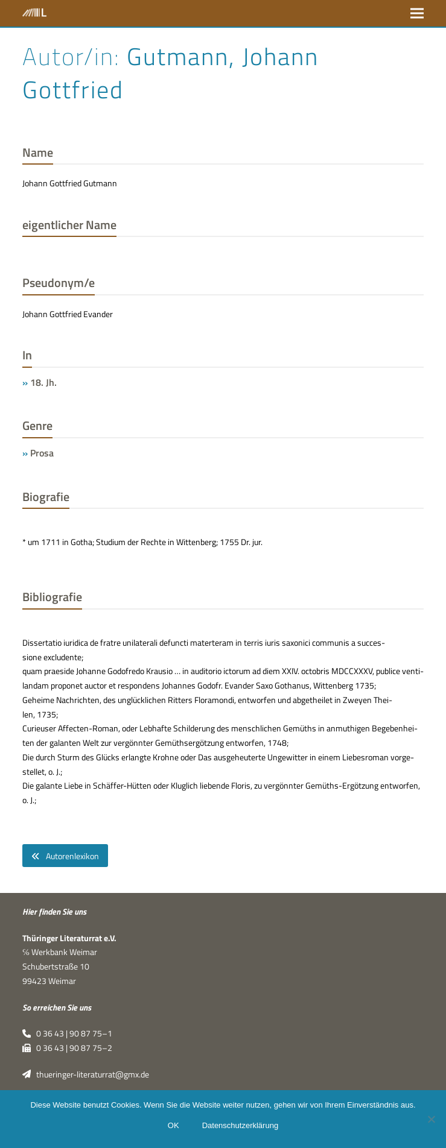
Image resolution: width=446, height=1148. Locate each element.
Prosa (42, 453)
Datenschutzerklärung (240, 1125)
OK (173, 1125)
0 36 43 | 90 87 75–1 (67, 1034)
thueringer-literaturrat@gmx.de (85, 1074)
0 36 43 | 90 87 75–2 (67, 1048)
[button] (417, 13)
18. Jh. (43, 382)
